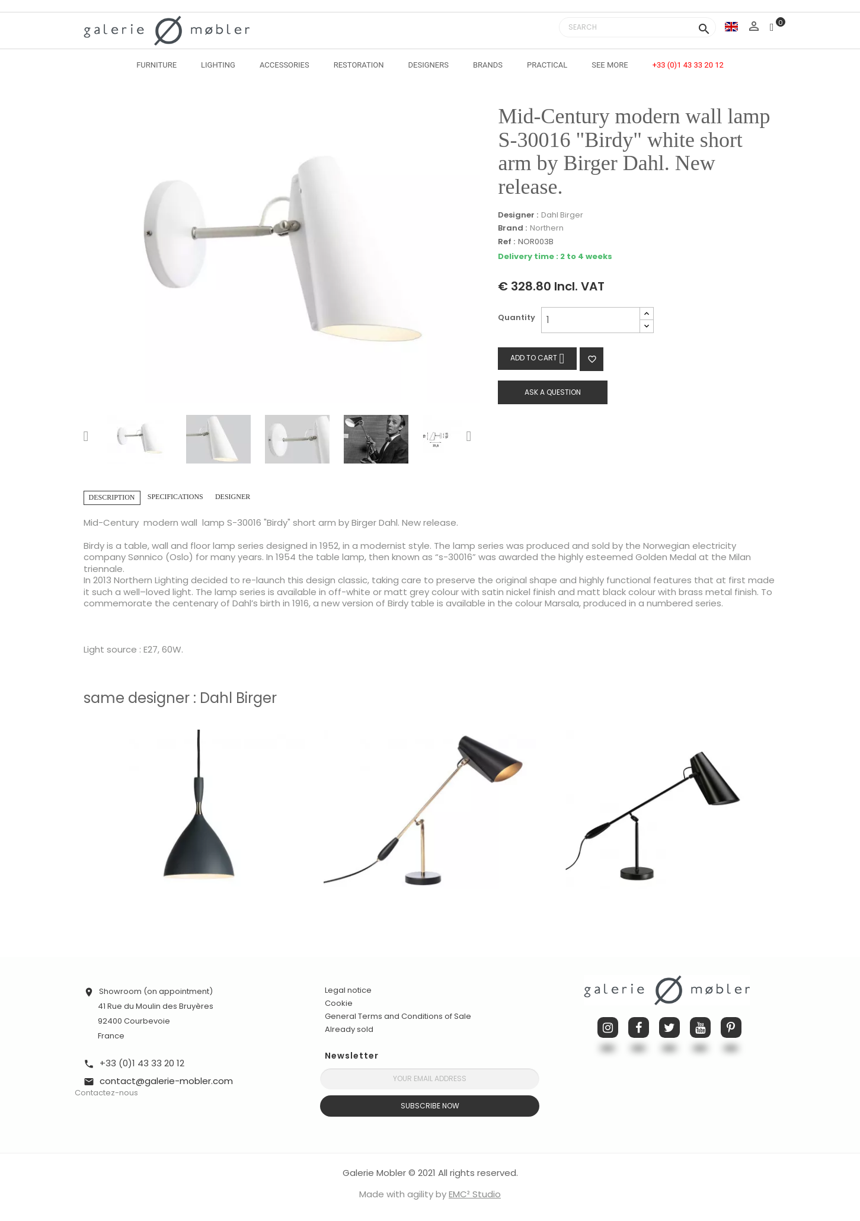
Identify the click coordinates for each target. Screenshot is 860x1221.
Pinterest (731, 1027)
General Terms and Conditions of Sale (398, 1016)
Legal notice (348, 990)
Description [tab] (112, 497)
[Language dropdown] (731, 26)
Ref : (506, 242)
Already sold (349, 1029)
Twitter (669, 1027)
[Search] (637, 27)
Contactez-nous (106, 1092)
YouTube (700, 1027)
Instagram (607, 1027)
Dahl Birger (562, 214)
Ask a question (553, 392)
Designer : (518, 215)
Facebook (638, 1027)
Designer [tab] (232, 497)
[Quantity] (590, 320)
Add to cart (537, 358)
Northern (547, 228)
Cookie (339, 1003)
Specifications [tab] (175, 497)
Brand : (512, 228)
